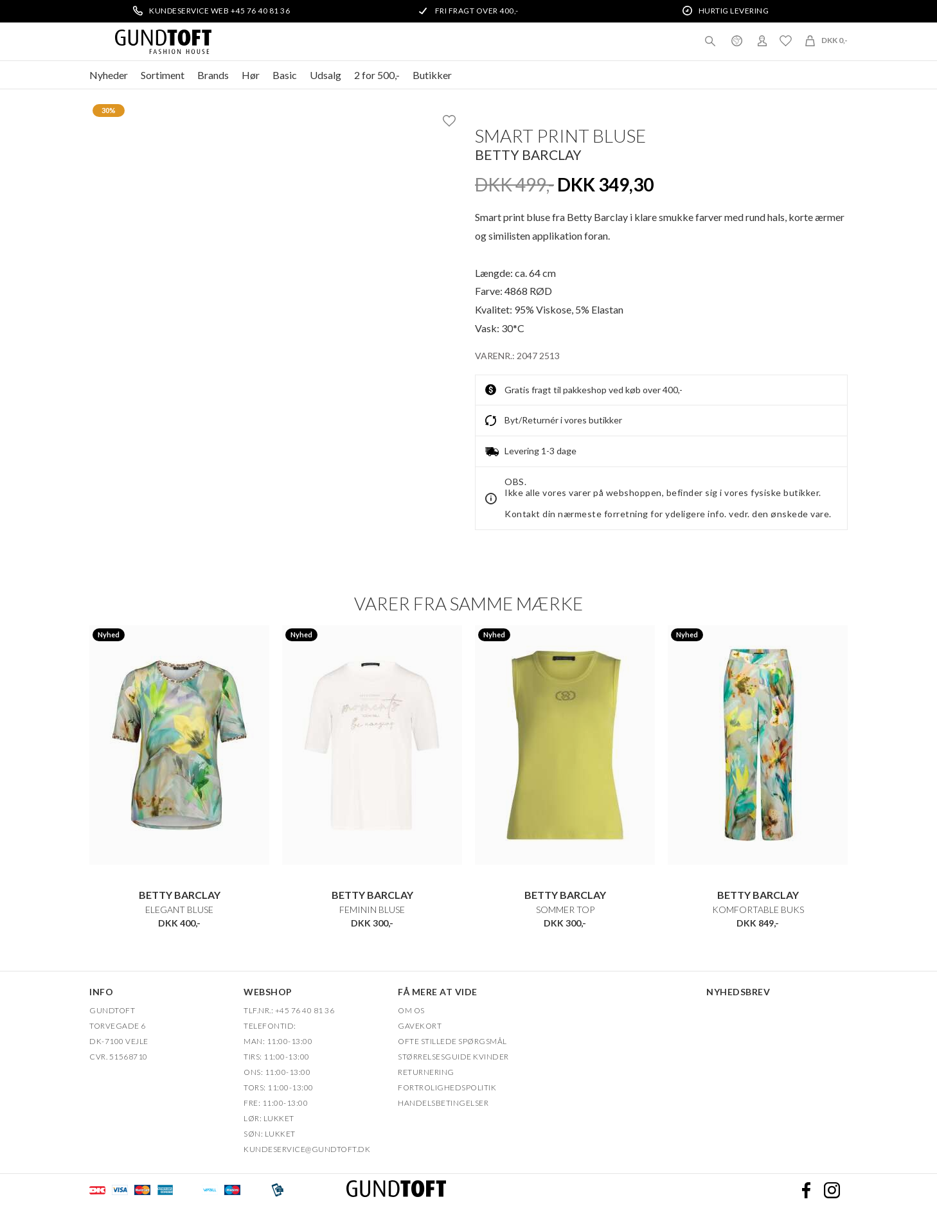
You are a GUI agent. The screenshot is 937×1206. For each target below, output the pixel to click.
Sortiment (162, 75)
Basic (284, 75)
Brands (213, 75)
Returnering (426, 1072)
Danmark (736, 40)
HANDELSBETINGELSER (443, 1103)
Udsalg (325, 75)
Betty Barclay (528, 154)
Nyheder (108, 75)
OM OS (411, 1010)
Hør (251, 75)
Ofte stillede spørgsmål (452, 1041)
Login (762, 40)
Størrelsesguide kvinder (453, 1056)
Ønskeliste (785, 40)
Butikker (432, 75)
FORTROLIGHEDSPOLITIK (447, 1087)
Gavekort (420, 1026)
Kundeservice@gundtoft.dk (307, 1149)
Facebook (806, 1190)
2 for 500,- (377, 75)
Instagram (831, 1190)
